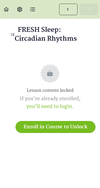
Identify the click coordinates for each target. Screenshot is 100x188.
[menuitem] (19, 9)
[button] (6, 9)
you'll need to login (49, 107)
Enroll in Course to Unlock (55, 127)
